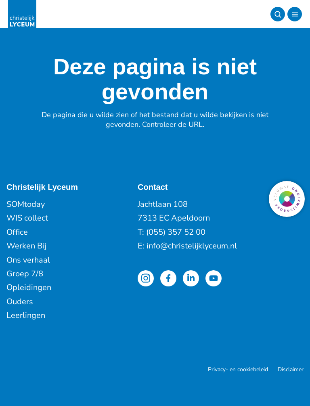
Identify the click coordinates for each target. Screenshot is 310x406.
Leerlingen (25, 315)
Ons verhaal (28, 260)
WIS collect (27, 217)
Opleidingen (28, 287)
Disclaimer (291, 369)
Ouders (19, 301)
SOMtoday (25, 204)
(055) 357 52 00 (175, 232)
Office (17, 232)
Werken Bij (26, 245)
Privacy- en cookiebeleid (238, 369)
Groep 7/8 (24, 273)
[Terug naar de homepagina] (22, 14)
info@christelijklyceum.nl (192, 245)
